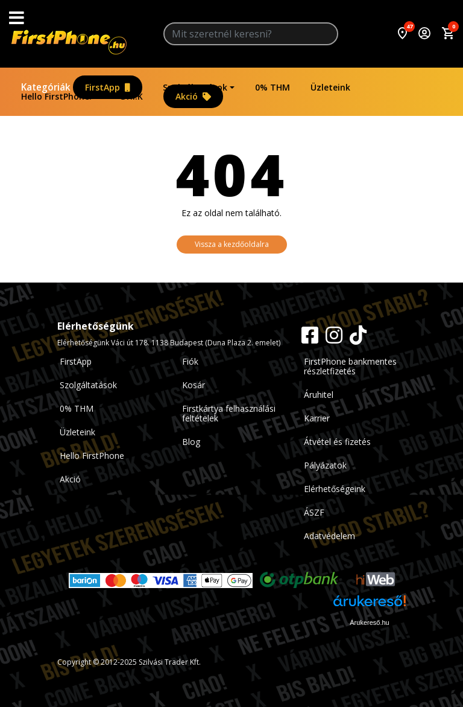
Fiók (190, 361)
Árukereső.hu (369, 622)
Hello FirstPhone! (56, 96)
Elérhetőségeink (334, 488)
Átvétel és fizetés (337, 441)
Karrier (317, 418)
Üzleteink (330, 87)
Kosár (193, 385)
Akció (193, 96)
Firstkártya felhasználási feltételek (229, 413)
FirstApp (107, 87)
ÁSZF (314, 512)
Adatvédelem (329, 536)
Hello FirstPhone (92, 455)
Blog (191, 441)
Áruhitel (318, 394)
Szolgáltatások (195, 87)
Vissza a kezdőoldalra (232, 244)
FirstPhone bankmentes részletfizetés (350, 366)
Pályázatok (325, 465)
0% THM (272, 87)
